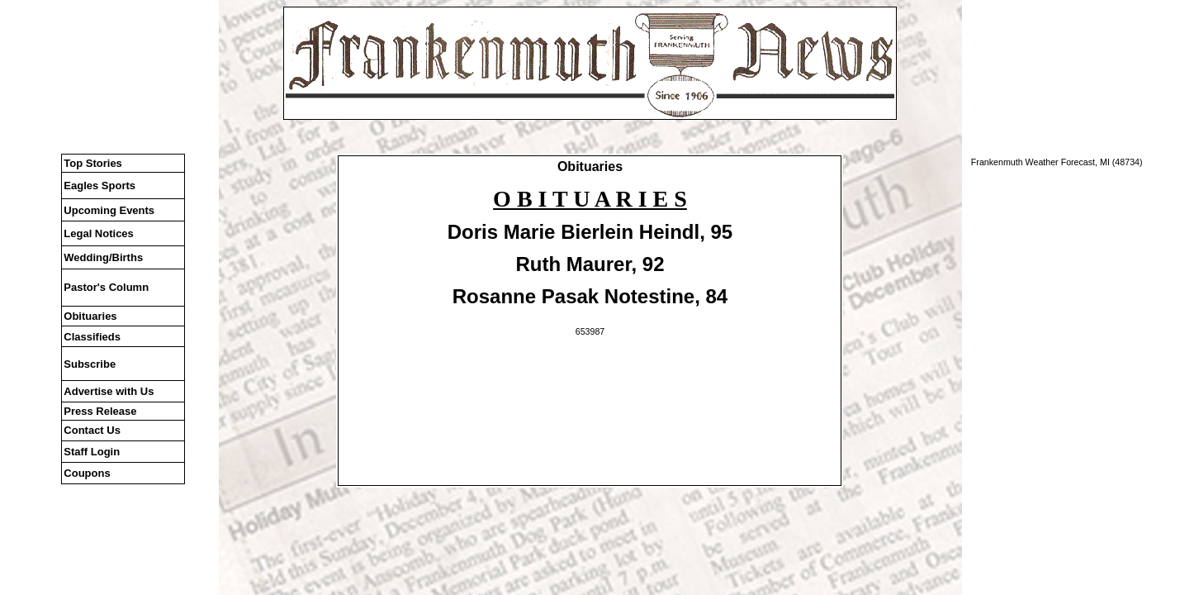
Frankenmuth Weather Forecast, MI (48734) (1057, 162)
